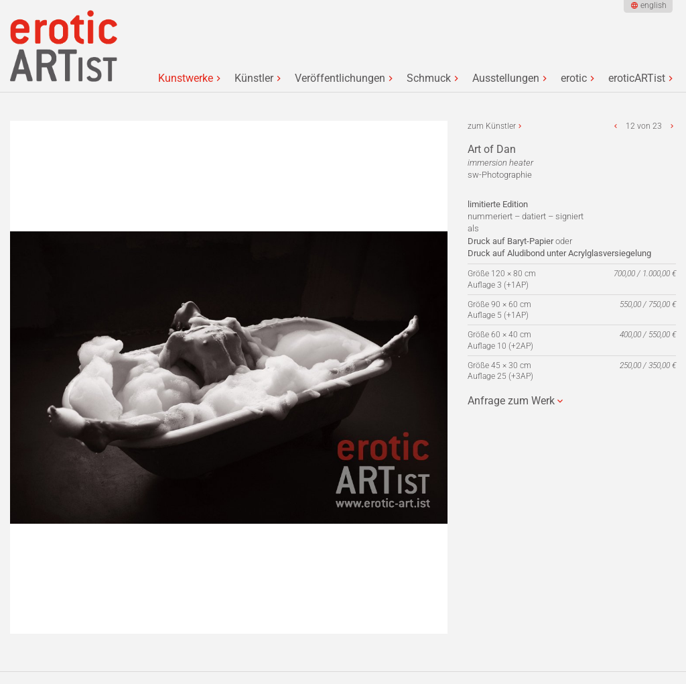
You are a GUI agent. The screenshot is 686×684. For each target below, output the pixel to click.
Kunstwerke (185, 78)
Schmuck (429, 78)
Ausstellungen (505, 78)
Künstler (253, 78)
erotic (574, 78)
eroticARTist (636, 78)
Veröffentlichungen (340, 78)
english (653, 5)
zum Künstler (492, 126)
